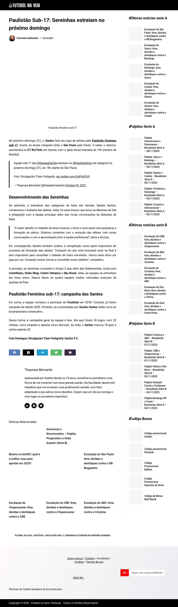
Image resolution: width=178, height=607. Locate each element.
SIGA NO (78, 577)
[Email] (70, 352)
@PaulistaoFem (82, 163)
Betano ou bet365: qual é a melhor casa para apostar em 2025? (24, 459)
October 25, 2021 (75, 185)
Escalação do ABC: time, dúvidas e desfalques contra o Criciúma (99, 507)
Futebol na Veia (23, 535)
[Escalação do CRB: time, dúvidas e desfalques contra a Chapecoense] (62, 486)
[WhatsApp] (56, 352)
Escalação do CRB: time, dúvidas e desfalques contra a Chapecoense (61, 507)
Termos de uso (94, 561)
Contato (89, 558)
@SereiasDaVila (47, 163)
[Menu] (167, 5)
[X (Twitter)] (28, 352)
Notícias (39, 535)
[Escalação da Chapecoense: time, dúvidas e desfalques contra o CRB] (25, 486)
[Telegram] (42, 352)
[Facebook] (14, 352)
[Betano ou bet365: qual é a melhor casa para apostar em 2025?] (25, 438)
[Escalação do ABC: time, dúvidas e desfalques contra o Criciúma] (100, 486)
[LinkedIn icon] (27, 405)
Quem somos (75, 558)
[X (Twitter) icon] (34, 405)
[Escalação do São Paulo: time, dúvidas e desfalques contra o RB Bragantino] (100, 438)
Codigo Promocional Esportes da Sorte (154, 482)
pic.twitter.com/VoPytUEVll (73, 176)
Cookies (79, 561)
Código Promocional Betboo (151, 466)
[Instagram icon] (41, 405)
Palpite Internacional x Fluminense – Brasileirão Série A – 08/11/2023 (154, 144)
